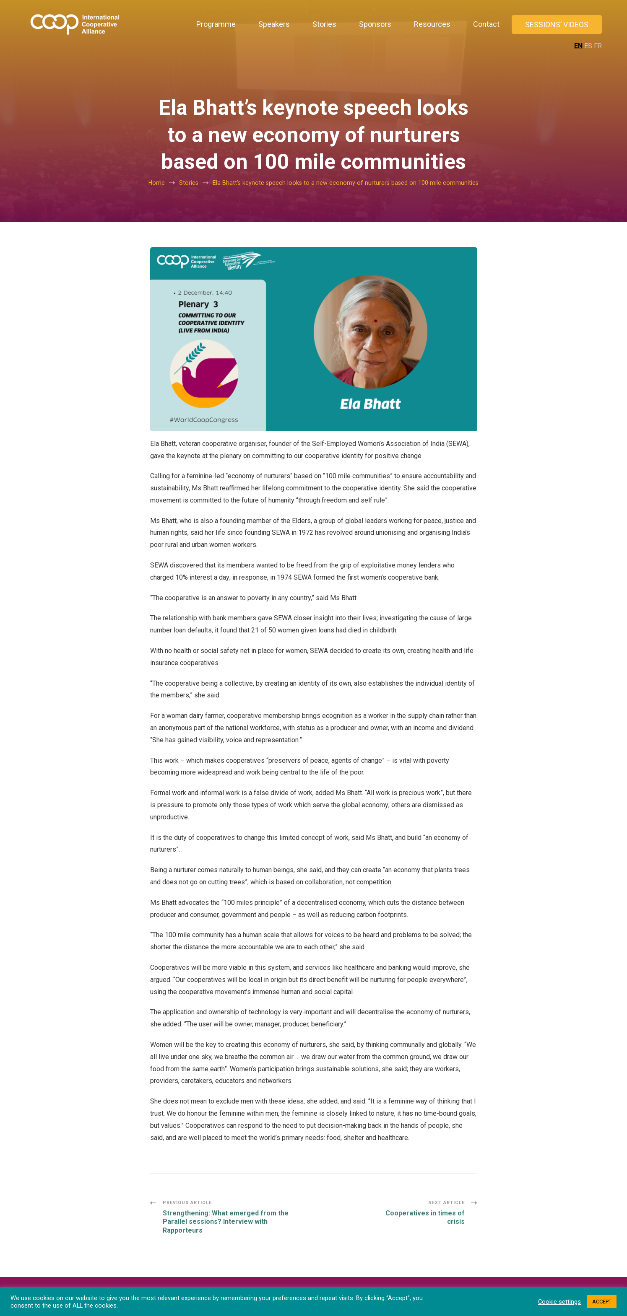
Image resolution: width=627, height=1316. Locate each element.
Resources (432, 24)
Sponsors (375, 24)
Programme (216, 24)
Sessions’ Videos (556, 24)
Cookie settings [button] (559, 1302)
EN (578, 46)
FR (598, 46)
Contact (486, 24)
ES (588, 46)
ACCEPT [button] (601, 1301)
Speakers (274, 24)
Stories (324, 24)
